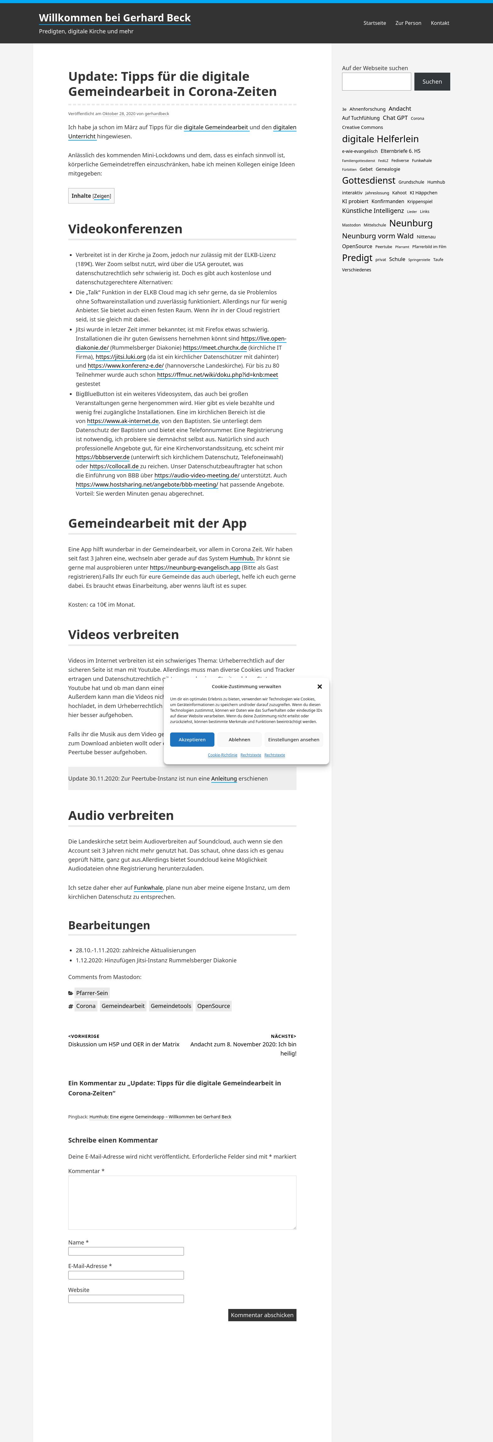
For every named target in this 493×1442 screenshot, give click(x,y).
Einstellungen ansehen (293, 739)
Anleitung (224, 778)
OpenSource (213, 1006)
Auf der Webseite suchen (375, 68)
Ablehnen (240, 739)
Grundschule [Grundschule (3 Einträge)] (411, 182)
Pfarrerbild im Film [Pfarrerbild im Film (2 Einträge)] (429, 246)
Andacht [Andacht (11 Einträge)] (400, 108)
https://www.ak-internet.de (123, 421)
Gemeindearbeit (123, 1006)
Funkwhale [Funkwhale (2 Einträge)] (422, 160)
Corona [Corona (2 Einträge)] (417, 118)
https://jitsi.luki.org (121, 356)
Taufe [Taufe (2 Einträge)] (438, 259)
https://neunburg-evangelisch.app (195, 567)
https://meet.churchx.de (215, 347)
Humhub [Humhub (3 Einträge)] (436, 182)
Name (78, 1242)
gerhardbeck (157, 113)
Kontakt (440, 22)
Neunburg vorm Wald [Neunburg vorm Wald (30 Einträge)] (378, 236)
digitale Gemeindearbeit (217, 127)
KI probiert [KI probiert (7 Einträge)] (355, 201)
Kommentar (86, 1171)
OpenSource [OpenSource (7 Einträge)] (357, 246)
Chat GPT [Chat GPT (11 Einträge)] (395, 117)
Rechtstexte (251, 755)
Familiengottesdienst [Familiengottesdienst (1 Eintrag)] (358, 161)
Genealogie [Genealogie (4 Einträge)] (388, 169)
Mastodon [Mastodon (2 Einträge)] (351, 225)
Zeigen (101, 196)
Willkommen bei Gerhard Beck (115, 17)
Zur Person (408, 22)
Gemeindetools (171, 1006)
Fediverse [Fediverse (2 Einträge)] (400, 160)
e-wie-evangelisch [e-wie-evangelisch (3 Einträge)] (360, 151)
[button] (320, 686)
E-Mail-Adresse (90, 1266)
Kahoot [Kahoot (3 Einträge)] (399, 193)
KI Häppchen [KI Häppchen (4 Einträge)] (423, 192)
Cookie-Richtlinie (222, 755)
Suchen (432, 81)
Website (79, 1290)
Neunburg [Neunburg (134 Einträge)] (411, 223)
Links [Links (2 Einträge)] (424, 211)
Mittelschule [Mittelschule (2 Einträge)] (375, 225)
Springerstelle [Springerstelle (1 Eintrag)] (419, 260)
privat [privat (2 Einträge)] (380, 259)
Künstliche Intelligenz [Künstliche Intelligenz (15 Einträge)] (373, 210)
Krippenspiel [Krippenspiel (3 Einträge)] (420, 201)
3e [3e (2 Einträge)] (344, 109)
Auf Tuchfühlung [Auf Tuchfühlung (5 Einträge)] (361, 118)
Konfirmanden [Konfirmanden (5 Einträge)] (387, 201)
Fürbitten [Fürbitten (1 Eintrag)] (349, 169)
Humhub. (242, 558)
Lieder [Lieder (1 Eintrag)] (412, 211)
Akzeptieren (192, 739)
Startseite (375, 22)
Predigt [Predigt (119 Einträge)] (357, 258)
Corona (86, 1006)
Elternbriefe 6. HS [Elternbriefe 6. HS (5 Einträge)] (400, 151)
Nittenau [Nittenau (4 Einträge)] (426, 236)
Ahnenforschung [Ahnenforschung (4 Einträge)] (368, 109)
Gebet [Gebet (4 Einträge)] (366, 169)
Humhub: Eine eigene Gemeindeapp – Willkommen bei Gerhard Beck (160, 1117)
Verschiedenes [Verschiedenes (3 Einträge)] (356, 270)
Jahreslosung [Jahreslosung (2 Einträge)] (377, 193)
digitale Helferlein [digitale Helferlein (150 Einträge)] (380, 138)
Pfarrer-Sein (92, 993)
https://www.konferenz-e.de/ (126, 365)
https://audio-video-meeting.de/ (197, 475)
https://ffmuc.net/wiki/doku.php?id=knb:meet (217, 374)
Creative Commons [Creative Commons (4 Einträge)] (362, 127)
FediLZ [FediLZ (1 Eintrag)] (383, 161)
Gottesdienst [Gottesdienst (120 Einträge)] (369, 180)
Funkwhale (148, 887)
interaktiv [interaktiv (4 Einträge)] (352, 192)
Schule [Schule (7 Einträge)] (397, 259)
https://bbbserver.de (103, 457)
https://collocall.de (115, 466)
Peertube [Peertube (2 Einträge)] (383, 246)
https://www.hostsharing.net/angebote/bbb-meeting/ (147, 484)
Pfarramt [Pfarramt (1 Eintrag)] (402, 247)
